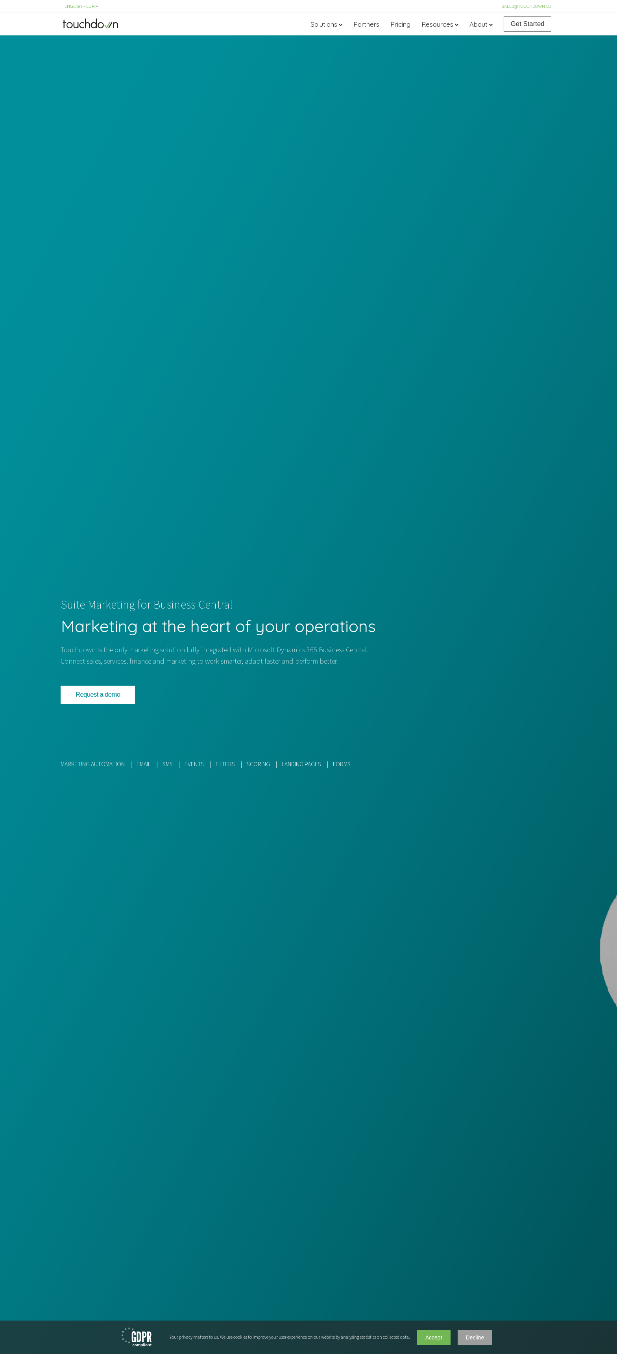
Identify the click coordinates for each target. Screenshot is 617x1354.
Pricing (400, 24)
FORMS (342, 764)
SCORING (258, 764)
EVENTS (194, 764)
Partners (366, 24)
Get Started (528, 24)
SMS (168, 764)
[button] (98, 695)
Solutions (323, 24)
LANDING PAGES (301, 764)
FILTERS (225, 764)
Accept (433, 1337)
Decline (475, 1337)
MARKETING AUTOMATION (93, 764)
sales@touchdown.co (526, 6)
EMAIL (144, 764)
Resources (437, 24)
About (478, 24)
